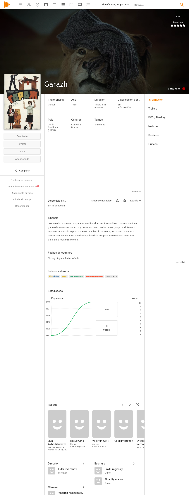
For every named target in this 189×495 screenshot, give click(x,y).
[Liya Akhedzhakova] (59, 430)
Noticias (153, 126)
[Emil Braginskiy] (123, 469)
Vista (22, 151)
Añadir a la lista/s (22, 199)
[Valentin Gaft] (103, 430)
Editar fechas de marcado (23, 186)
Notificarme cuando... (22, 180)
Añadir (75, 258)
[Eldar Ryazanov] (74, 469)
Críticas (153, 144)
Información (155, 99)
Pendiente (22, 136)
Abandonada (22, 159)
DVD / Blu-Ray (156, 117)
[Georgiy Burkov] (125, 430)
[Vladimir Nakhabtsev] (74, 492)
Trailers (152, 108)
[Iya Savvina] (81, 430)
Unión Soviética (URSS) (53, 127)
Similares (153, 135)
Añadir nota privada (22, 193)
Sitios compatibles (101, 200)
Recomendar (22, 206)
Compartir (22, 170)
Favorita (22, 143)
